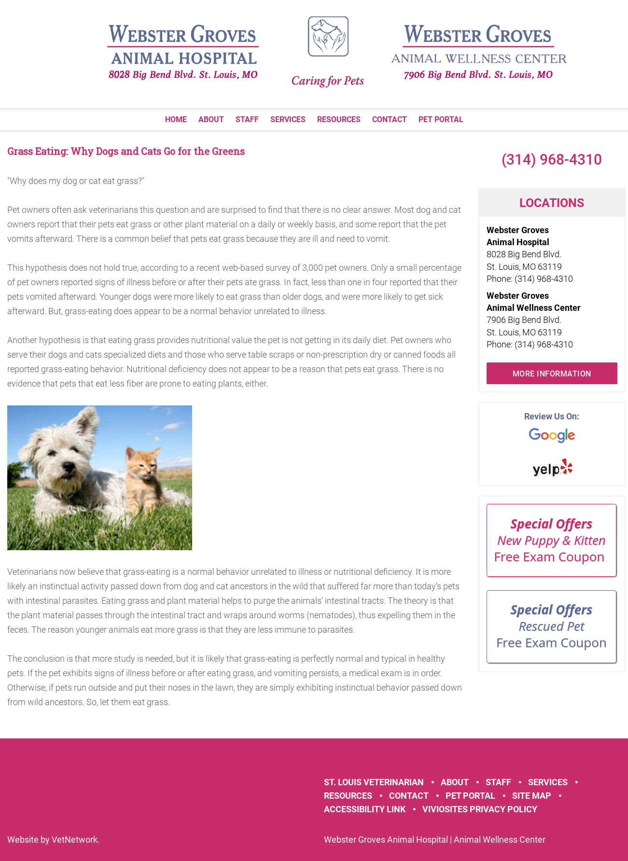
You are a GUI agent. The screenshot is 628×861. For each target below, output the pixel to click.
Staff (247, 119)
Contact (389, 119)
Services (288, 119)
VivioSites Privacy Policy (479, 809)
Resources (339, 119)
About (211, 119)
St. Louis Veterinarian (374, 782)
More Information (552, 373)
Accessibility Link (364, 809)
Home (176, 119)
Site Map (531, 796)
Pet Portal (441, 119)
